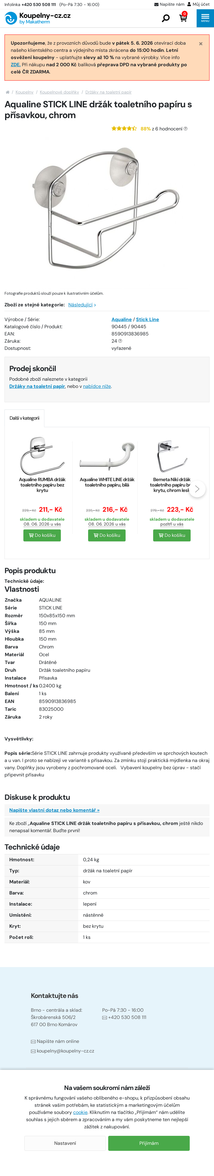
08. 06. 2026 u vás (42, 524)
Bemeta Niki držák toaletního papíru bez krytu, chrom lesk (172, 484)
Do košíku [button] (42, 535)
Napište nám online (55, 1041)
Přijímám (149, 1143)
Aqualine (121, 319)
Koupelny (25, 92)
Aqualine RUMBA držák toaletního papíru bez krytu (42, 484)
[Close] (200, 44)
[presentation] (197, 489)
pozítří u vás (171, 524)
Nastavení (65, 1143)
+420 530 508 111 (124, 1017)
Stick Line (147, 319)
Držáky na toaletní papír (108, 92)
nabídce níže (97, 386)
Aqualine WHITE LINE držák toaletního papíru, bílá (107, 482)
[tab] (24, 418)
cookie (80, 1112)
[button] (165, 18)
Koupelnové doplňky (59, 92)
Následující (82, 305)
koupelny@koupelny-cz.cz (62, 1051)
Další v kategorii (24, 418)
